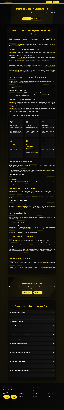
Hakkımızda (49, 392)
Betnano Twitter (20, 400)
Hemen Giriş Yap (27, 18)
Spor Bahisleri (35, 392)
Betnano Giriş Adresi (21, 397)
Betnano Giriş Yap (26, 292)
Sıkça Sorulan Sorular (21, 395)
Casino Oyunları (35, 395)
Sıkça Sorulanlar (37, 18)
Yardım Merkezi (50, 400)
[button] (32, 312)
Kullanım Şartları (50, 395)
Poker (34, 400)
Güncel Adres (56, 1)
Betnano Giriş (49, 1)
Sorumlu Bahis (50, 397)
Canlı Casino (35, 397)
